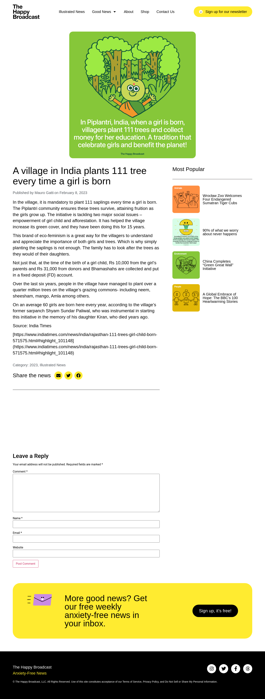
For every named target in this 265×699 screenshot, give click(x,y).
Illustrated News (72, 12)
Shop (145, 12)
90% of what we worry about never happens (220, 232)
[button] (58, 375)
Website (18, 547)
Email (17, 532)
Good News (104, 12)
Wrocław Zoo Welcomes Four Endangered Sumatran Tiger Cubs (222, 199)
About (128, 12)
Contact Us (165, 12)
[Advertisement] (86, 421)
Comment (20, 471)
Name (18, 518)
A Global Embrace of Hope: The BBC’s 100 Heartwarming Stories (220, 298)
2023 (34, 365)
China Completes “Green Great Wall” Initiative (218, 265)
